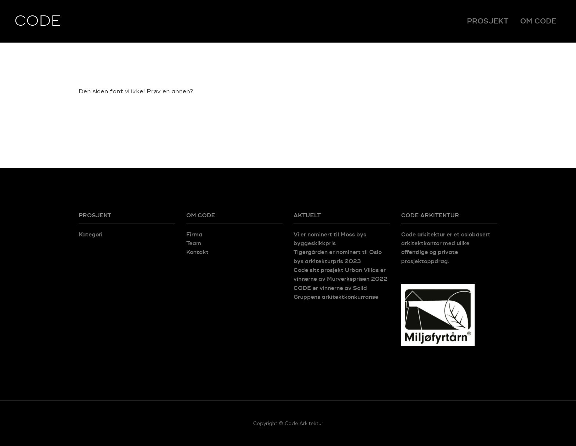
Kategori (90, 234)
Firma (194, 234)
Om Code (538, 21)
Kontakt (197, 252)
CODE (37, 21)
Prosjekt (487, 21)
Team (193, 243)
